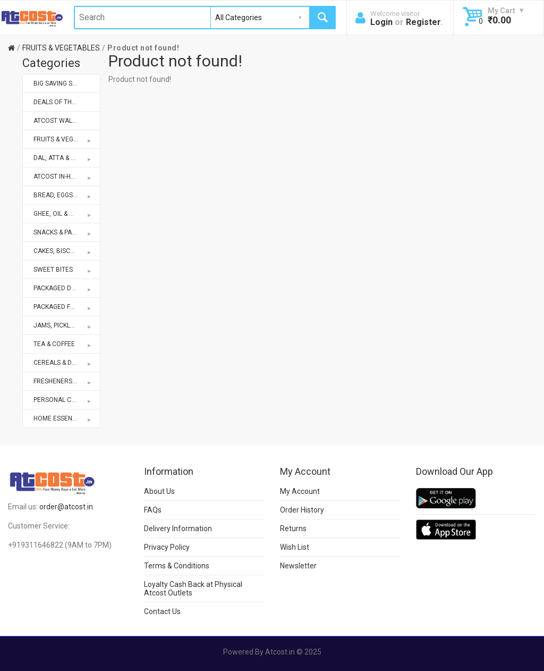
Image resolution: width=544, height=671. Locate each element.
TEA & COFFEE (62, 344)
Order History (302, 510)
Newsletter (298, 565)
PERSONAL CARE (62, 400)
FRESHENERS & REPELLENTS (66, 381)
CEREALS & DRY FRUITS (66, 362)
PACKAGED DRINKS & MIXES (66, 288)
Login (381, 22)
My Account (300, 491)
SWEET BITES (62, 269)
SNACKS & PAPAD (62, 232)
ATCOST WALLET (58, 120)
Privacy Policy (167, 547)
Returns (293, 528)
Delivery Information (178, 528)
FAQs (153, 510)
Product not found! (143, 48)
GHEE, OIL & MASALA (63, 213)
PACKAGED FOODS (62, 307)
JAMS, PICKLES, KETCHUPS (66, 325)
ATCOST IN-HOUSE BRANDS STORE (66, 176)
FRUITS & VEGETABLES (61, 48)
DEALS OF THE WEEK (63, 102)
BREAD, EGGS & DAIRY (65, 195)
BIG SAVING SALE (58, 83)
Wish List (294, 547)
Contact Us (162, 611)
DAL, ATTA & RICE (62, 158)
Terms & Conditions (176, 565)
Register (423, 22)
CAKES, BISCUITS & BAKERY (66, 251)
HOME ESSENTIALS (62, 418)
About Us (159, 491)
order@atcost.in (66, 506)
